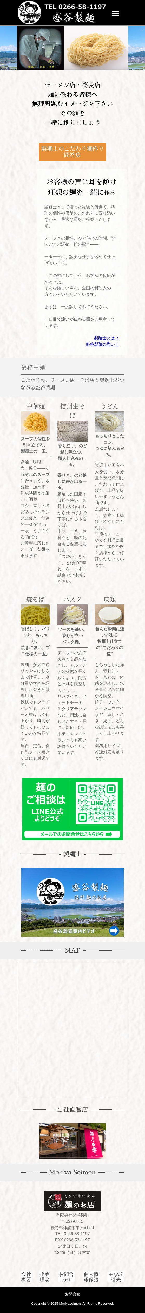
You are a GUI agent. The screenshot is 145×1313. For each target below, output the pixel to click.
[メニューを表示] (115, 13)
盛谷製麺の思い (100, 344)
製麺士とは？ (106, 338)
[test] (66, 1276)
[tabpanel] (72, 104)
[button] (75, 5)
